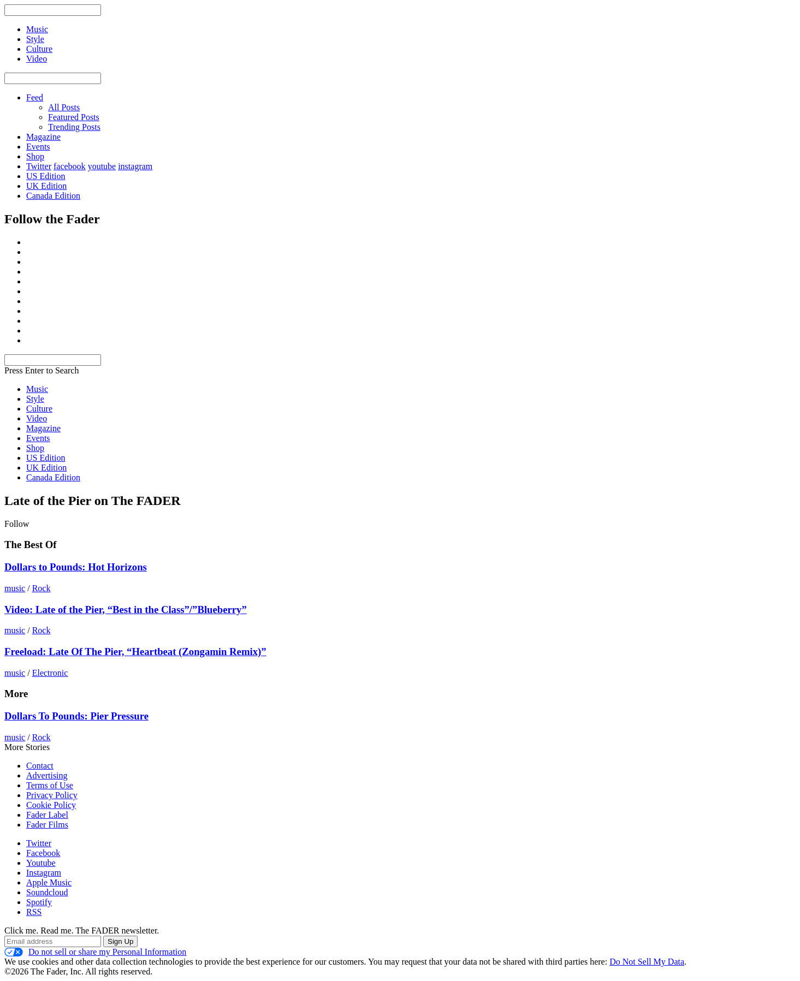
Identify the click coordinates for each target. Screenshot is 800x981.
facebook (70, 166)
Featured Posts (73, 117)
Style (35, 398)
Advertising (47, 775)
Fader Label (47, 814)
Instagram (43, 872)
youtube (102, 166)
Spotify (39, 902)
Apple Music (49, 882)
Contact (40, 765)
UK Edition (46, 186)
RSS (34, 912)
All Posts (64, 107)
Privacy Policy (52, 795)
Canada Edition (53, 195)
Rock (41, 588)
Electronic (50, 672)
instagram (135, 166)
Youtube (41, 862)
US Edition (46, 176)
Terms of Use (49, 785)
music (14, 588)
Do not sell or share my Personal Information (95, 952)
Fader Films (47, 824)
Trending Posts (74, 127)
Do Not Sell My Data (646, 961)
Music (37, 389)
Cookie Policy (51, 805)
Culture (39, 408)
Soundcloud (47, 892)
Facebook (43, 853)
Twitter (38, 166)
